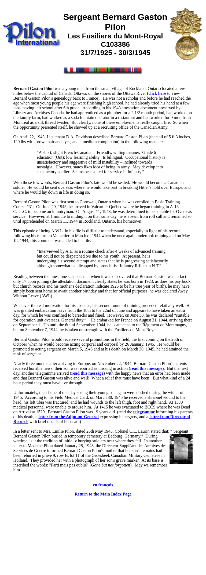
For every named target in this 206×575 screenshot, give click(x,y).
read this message (146, 368)
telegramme (144, 412)
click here (157, 93)
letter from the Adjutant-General (68, 416)
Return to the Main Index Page (103, 494)
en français (103, 485)
